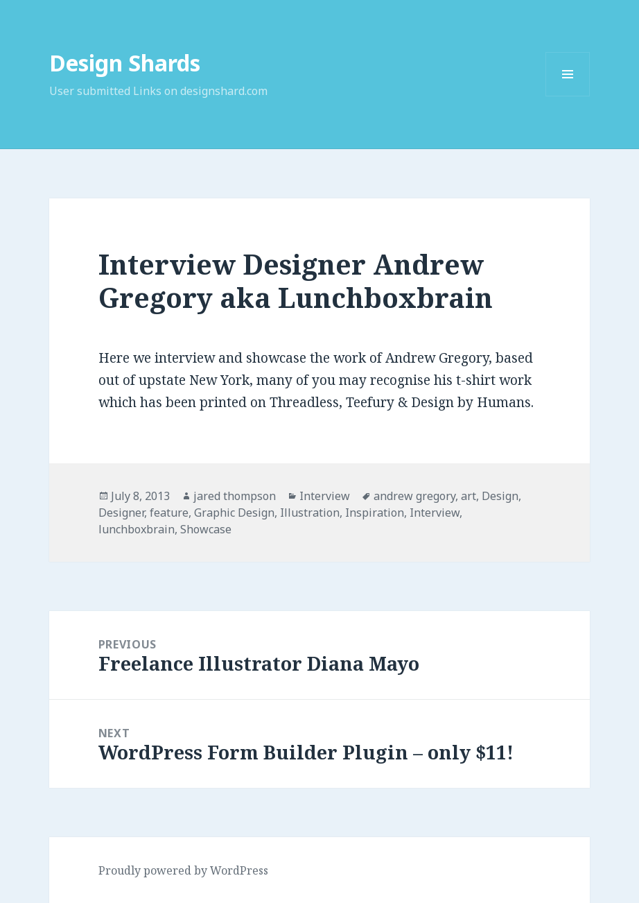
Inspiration (374, 512)
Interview (324, 496)
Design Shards (124, 63)
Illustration (310, 512)
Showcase (205, 529)
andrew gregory (414, 496)
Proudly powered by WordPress (183, 870)
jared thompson (234, 496)
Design (500, 496)
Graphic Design (234, 512)
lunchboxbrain (136, 529)
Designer (121, 512)
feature (169, 512)
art (468, 496)
